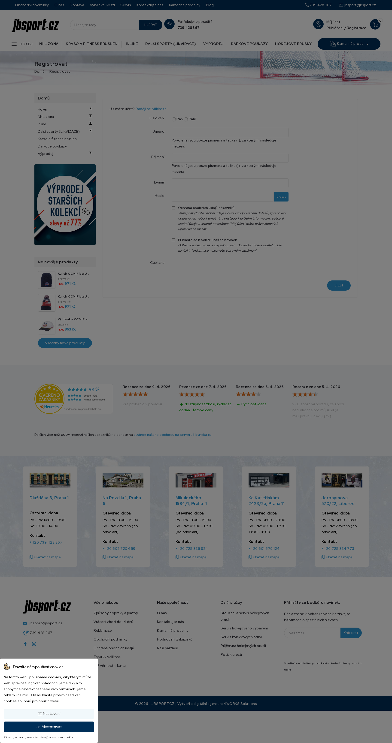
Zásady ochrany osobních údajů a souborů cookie (38, 737)
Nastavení (49, 713)
